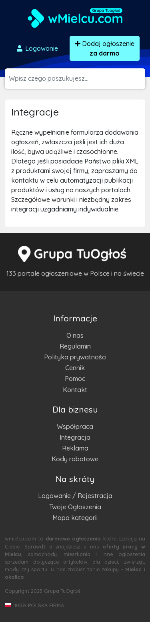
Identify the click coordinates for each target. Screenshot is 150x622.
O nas (75, 335)
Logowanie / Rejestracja (75, 496)
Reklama (75, 448)
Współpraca (75, 427)
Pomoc (75, 379)
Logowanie (37, 48)
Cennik (75, 368)
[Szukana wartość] (77, 78)
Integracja (75, 437)
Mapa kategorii (75, 518)
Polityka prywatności (75, 357)
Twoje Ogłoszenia (75, 507)
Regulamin (75, 346)
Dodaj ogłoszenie (104, 48)
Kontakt (75, 390)
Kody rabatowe (75, 459)
